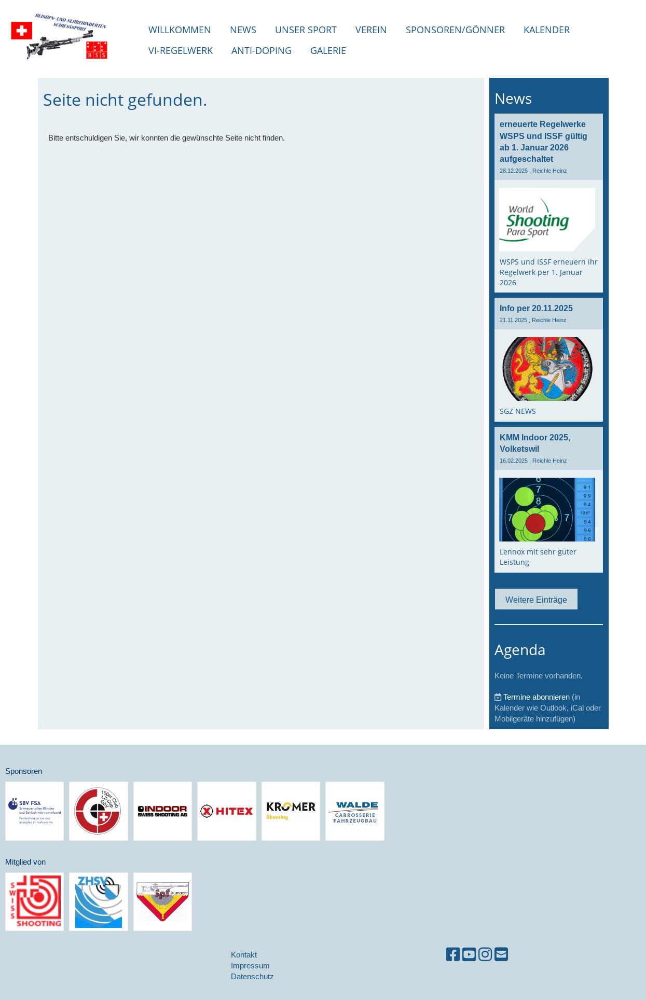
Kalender (547, 29)
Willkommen (179, 29)
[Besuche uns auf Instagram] (485, 955)
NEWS (243, 29)
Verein (371, 29)
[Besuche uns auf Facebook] (453, 955)
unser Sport (306, 29)
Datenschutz (252, 976)
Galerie (328, 50)
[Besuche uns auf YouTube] (469, 955)
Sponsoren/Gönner (455, 29)
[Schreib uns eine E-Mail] (501, 955)
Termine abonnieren (536, 696)
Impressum (250, 965)
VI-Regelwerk (180, 50)
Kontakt (244, 954)
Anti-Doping (261, 50)
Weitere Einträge (536, 599)
